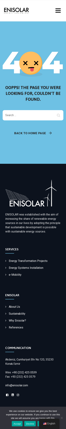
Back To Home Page (30, 133)
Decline (30, 423)
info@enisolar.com (16, 385)
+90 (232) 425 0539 (24, 372)
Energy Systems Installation (26, 267)
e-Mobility (15, 274)
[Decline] (61, 418)
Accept (17, 423)
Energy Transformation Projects (28, 261)
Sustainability (17, 313)
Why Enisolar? (17, 320)
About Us (14, 306)
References (16, 327)
